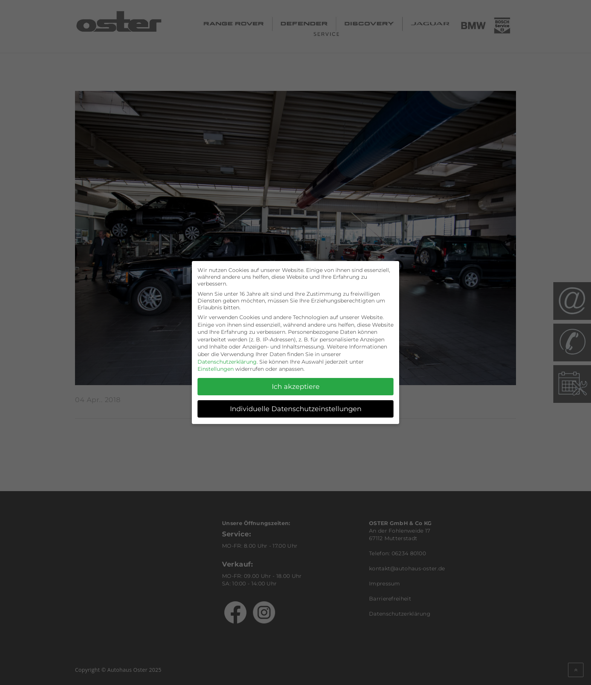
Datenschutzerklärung (227, 358)
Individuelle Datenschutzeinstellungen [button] (295, 405)
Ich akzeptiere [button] (296, 383)
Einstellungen (216, 365)
